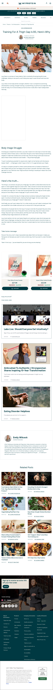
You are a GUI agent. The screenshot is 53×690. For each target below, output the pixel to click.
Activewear (17, 622)
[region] (26, 675)
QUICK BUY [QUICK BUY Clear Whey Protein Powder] (15, 288)
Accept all (42, 678)
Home (4, 24)
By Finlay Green (39, 516)
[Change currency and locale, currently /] (26, 600)
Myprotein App (7, 620)
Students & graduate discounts (42, 628)
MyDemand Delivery (6, 643)
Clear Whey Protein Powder (15, 280)
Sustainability (27, 649)
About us (26, 618)
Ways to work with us (29, 646)
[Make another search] (26, 21)
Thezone (8, 24)
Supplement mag (41, 633)
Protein (16, 618)
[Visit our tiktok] (9, 606)
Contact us (6, 623)
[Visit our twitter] (12, 606)
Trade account (27, 643)
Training (34, 17)
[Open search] (8, 3)
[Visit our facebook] (6, 606)
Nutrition (17, 17)
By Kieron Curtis (13, 539)
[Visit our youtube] (16, 606)
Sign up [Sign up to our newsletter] (6, 586)
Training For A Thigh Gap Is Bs (27, 24)
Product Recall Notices (7, 649)
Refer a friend (41, 620)
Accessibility (27, 653)
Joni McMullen (16, 336)
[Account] (46, 3)
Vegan (16, 637)
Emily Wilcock (20, 437)
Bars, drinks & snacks (17, 626)
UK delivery (6, 639)
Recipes (26, 17)
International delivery (7, 631)
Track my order (7, 635)
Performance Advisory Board (29, 660)
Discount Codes (41, 624)
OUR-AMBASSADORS (26, 28)
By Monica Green (39, 491)
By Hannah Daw (39, 539)
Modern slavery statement (28, 626)
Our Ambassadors (16, 24)
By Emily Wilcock (29, 37)
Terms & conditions (29, 634)
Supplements (7, 17)
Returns (6, 627)
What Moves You (41, 639)
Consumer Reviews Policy (29, 638)
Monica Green (16, 380)
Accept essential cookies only (42, 673)
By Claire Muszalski (14, 493)
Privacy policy (27, 631)
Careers (26, 656)
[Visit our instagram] (2, 606)
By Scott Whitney (13, 562)
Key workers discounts (42, 636)
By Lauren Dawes (39, 560)
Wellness (43, 17)
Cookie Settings (6, 596)
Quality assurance (28, 622)
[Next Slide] (50, 271)
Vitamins (16, 634)
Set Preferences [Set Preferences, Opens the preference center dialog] (42, 669)
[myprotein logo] (27, 3)
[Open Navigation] (2, 3)
